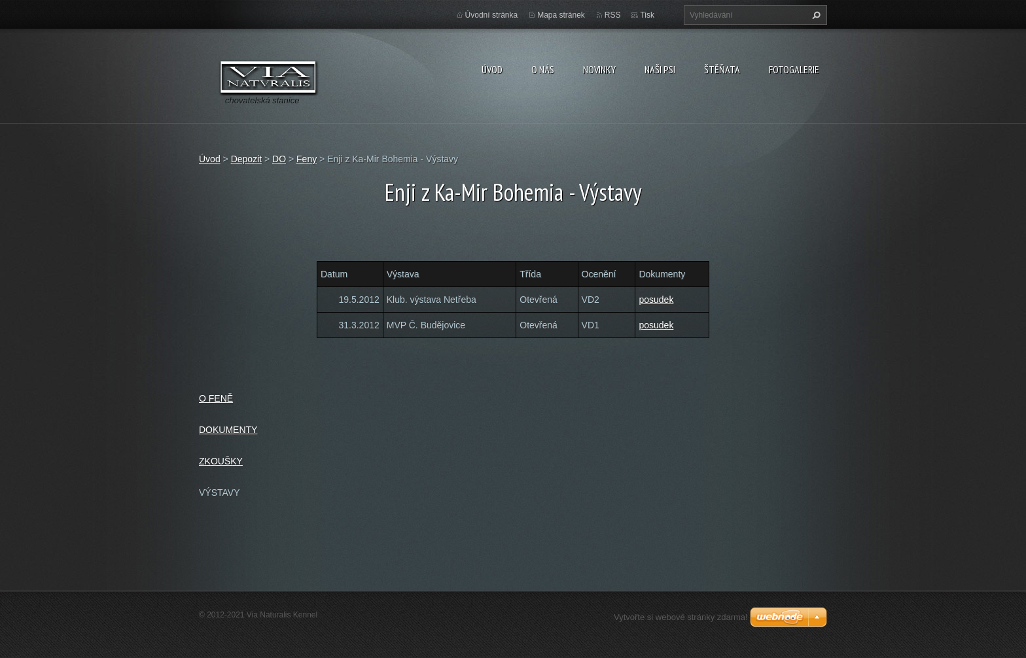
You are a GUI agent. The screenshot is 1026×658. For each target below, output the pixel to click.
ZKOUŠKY (221, 461)
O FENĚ (216, 398)
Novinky (599, 69)
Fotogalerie (794, 69)
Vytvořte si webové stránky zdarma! (681, 617)
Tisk (647, 15)
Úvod (492, 69)
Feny (306, 159)
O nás (542, 69)
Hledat (814, 15)
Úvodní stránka (491, 15)
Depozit (246, 159)
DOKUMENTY (228, 429)
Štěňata (722, 69)
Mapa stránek (561, 15)
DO (279, 159)
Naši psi (660, 69)
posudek (656, 299)
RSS (613, 15)
